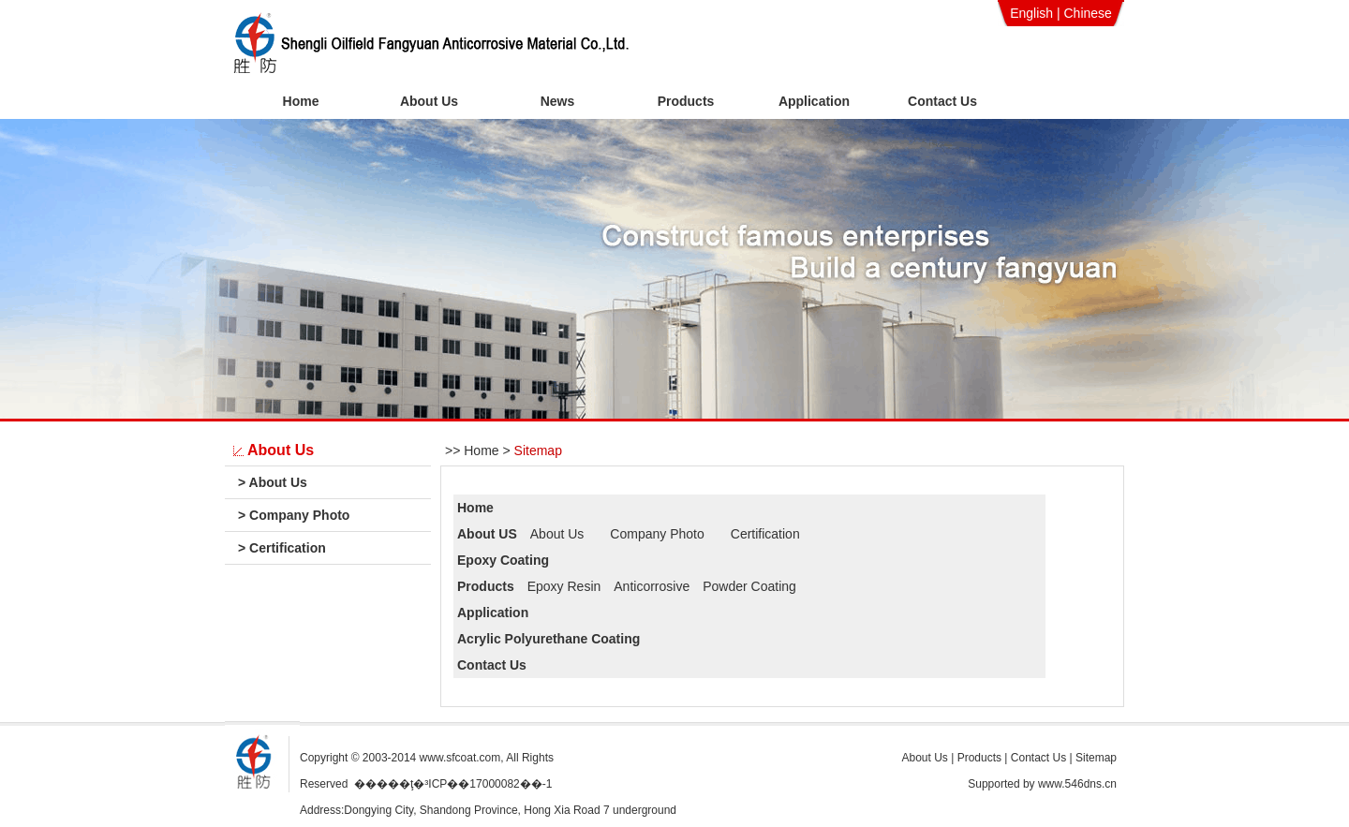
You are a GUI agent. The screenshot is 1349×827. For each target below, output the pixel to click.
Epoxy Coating (503, 560)
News (558, 101)
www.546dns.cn (1077, 783)
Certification (282, 547)
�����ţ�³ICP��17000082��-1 (453, 783)
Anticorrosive (651, 586)
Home (301, 101)
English (1031, 13)
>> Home (472, 450)
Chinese (1087, 13)
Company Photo (293, 515)
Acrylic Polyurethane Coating (548, 638)
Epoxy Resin (564, 586)
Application (814, 101)
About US (487, 533)
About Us (429, 101)
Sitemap (538, 450)
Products (686, 101)
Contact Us (942, 101)
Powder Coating (749, 586)
